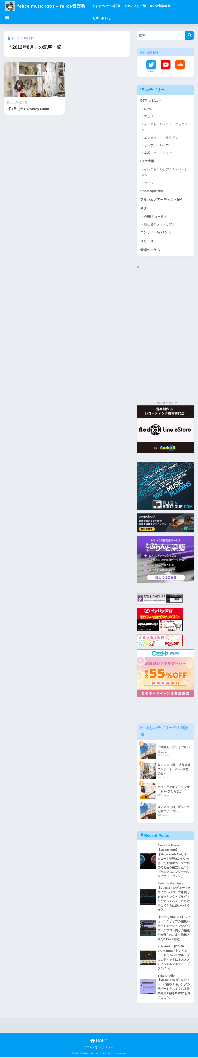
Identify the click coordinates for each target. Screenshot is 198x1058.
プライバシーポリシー (98, 1048)
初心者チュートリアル (159, 224)
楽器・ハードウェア (158, 153)
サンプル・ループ (156, 145)
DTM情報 (147, 161)
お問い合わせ (102, 18)
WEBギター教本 (155, 216)
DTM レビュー (151, 100)
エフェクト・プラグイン (161, 137)
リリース (147, 241)
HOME (99, 1041)
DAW (147, 109)
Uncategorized (151, 191)
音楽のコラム (150, 250)
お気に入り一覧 (136, 6)
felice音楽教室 (161, 6)
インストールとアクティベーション (164, 172)
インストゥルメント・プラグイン (164, 126)
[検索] (189, 35)
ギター (145, 208)
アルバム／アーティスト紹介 (161, 200)
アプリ (148, 116)
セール (148, 183)
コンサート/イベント (155, 232)
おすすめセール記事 (107, 6)
